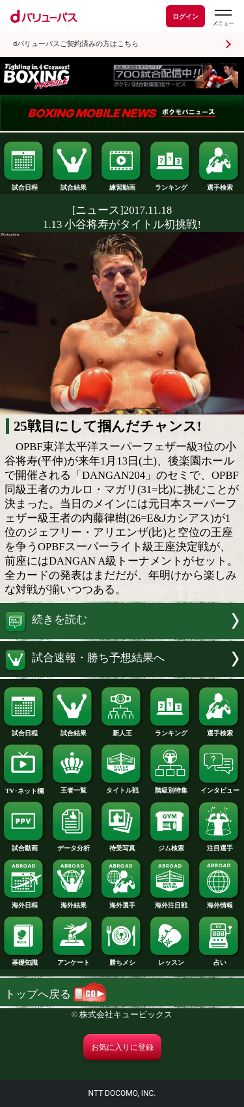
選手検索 (219, 184)
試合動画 (24, 845)
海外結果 (73, 902)
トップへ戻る (55, 994)
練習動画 (122, 184)
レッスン (170, 959)
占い (219, 959)
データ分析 (73, 845)
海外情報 (219, 902)
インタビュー (219, 787)
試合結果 (73, 184)
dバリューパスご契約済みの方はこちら (76, 44)
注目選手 (219, 845)
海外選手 (122, 902)
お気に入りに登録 (122, 1047)
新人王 (122, 730)
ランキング (170, 184)
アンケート (73, 959)
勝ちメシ (122, 959)
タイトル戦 (122, 787)
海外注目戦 (170, 902)
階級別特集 (170, 787)
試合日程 (24, 184)
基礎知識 (24, 959)
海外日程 (24, 902)
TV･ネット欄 (24, 788)
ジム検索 (170, 845)
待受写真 (122, 845)
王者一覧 (73, 787)
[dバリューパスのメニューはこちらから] (222, 18)
